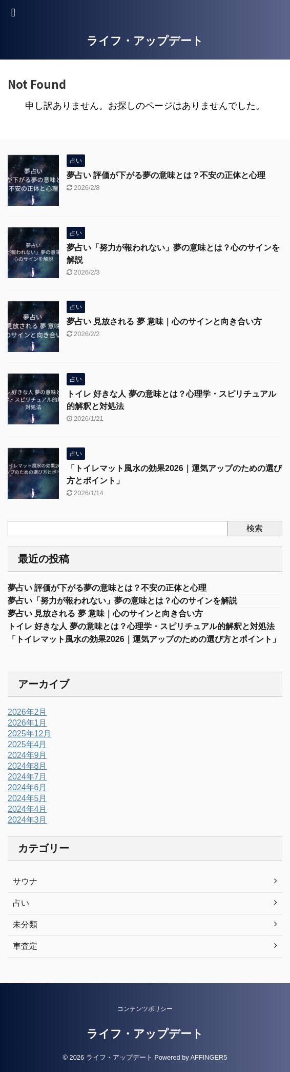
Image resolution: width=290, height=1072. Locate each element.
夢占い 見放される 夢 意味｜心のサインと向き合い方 (164, 321)
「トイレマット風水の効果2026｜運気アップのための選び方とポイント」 (144, 639)
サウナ (25, 881)
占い (21, 903)
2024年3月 (27, 819)
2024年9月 (27, 755)
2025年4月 (27, 744)
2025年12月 (29, 733)
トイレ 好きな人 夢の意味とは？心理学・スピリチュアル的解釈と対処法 (141, 626)
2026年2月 (27, 712)
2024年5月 (27, 798)
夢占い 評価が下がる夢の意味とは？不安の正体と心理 (166, 175)
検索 (254, 528)
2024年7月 (27, 776)
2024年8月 (27, 766)
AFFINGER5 (209, 1057)
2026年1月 (27, 722)
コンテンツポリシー (145, 1008)
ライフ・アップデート (145, 40)
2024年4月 (27, 809)
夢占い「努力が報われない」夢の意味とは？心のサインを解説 (122, 600)
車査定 (25, 946)
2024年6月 (27, 787)
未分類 (25, 924)
